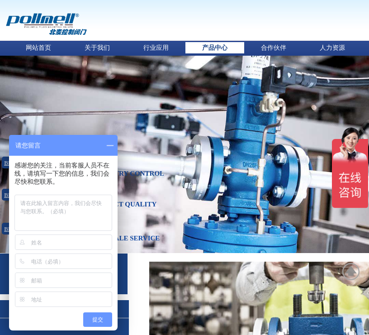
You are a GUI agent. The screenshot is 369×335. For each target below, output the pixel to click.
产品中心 (214, 47)
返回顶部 (351, 272)
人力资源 (332, 47)
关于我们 (97, 47)
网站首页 (38, 47)
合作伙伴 (273, 47)
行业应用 (156, 47)
